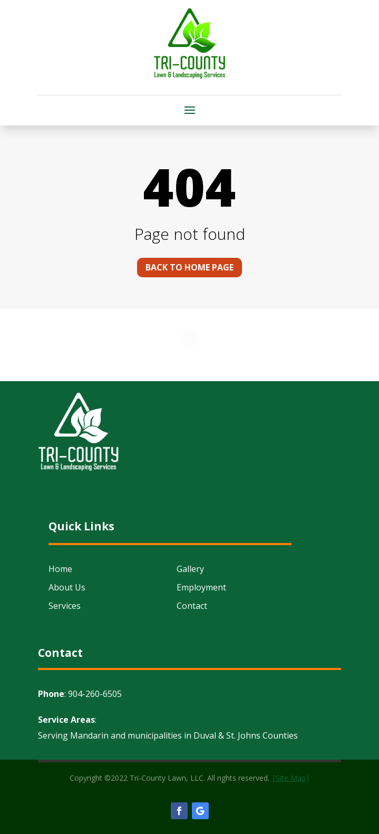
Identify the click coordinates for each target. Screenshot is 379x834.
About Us (66, 587)
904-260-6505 (95, 694)
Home (60, 569)
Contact (192, 606)
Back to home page (189, 267)
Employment (201, 587)
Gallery (190, 569)
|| (290, 778)
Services (64, 606)
